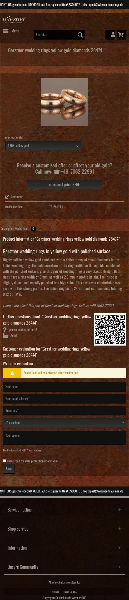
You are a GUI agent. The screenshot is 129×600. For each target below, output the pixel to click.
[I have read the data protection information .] (4, 460)
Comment (14, 197)
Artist (10, 335)
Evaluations (25, 228)
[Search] (80, 35)
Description (7, 228)
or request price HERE (64, 184)
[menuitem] (10, 31)
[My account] (110, 35)
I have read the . (33, 461)
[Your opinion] (64, 438)
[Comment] (64, 423)
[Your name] (64, 387)
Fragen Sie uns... (70, 591)
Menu (11, 30)
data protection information (41, 461)
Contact (55, 591)
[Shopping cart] (121, 35)
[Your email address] (64, 398)
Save (9, 469)
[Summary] (64, 410)
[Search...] (59, 35)
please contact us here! (20, 329)
